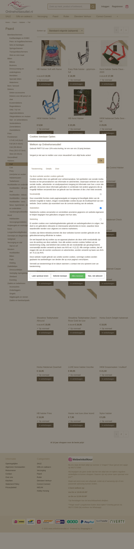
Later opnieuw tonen (40, 299)
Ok (101, 184)
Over (57, 192)
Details (49, 192)
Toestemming (36, 192)
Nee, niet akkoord (95, 299)
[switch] (101, 217)
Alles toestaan (77, 299)
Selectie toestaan (60, 299)
